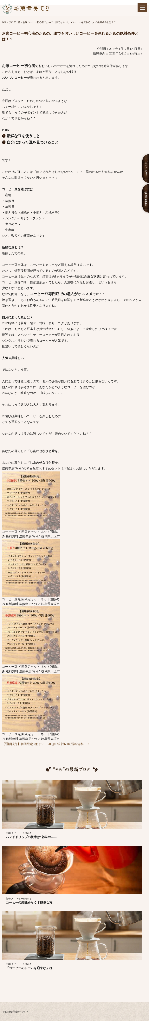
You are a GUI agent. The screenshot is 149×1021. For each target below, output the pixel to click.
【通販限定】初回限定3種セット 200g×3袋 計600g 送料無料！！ (46, 744)
